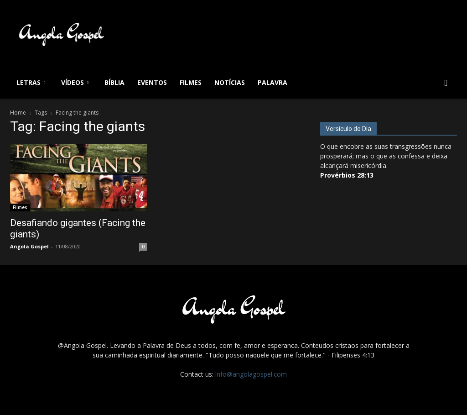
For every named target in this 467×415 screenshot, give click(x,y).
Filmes (191, 82)
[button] (446, 83)
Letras (30, 82)
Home (18, 112)
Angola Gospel (29, 246)
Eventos (152, 82)
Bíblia (114, 82)
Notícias (229, 82)
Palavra (272, 82)
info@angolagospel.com (251, 374)
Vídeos (74, 82)
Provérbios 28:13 (347, 175)
